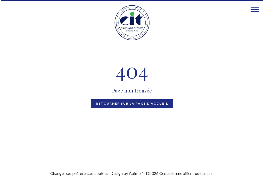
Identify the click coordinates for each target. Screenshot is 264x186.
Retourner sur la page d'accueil (132, 103)
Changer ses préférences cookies (79, 173)
